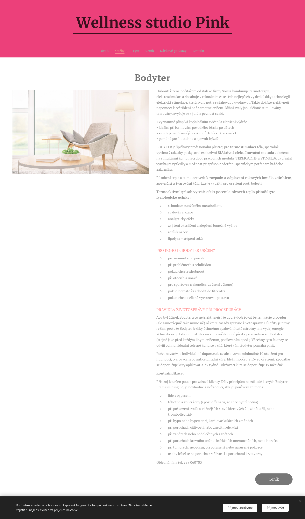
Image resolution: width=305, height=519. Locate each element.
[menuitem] (103, 51)
